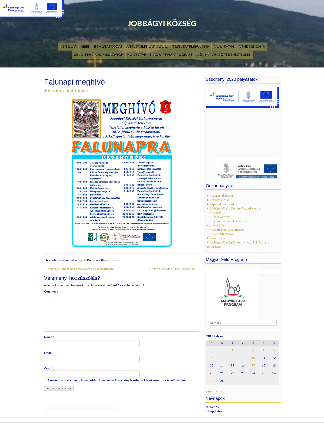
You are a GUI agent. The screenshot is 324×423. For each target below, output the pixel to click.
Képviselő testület (221, 204)
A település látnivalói (147, 46)
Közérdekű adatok (221, 195)
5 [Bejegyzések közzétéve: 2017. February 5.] (274, 350)
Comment (51, 291)
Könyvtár (136, 54)
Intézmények (221, 217)
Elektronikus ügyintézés (228, 229)
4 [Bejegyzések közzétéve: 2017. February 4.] (263, 350)
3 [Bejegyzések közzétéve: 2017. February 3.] (253, 350)
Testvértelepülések (191, 46)
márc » (218, 391)
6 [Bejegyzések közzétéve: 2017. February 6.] (211, 357)
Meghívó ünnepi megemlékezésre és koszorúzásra (79, 268)
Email (48, 352)
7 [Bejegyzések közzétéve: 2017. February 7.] (222, 357)
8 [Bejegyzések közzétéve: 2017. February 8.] (232, 357)
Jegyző (217, 212)
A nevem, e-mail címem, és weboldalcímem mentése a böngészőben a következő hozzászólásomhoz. (117, 380)
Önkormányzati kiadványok (230, 221)
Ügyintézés (217, 225)
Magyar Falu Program (171, 54)
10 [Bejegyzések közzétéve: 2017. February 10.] (253, 357)
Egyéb (82, 260)
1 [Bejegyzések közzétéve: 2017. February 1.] (232, 350)
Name (48, 337)
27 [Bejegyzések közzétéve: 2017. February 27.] (211, 380)
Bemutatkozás (108, 46)
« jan (209, 391)
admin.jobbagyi (79, 90)
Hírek (85, 46)
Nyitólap (68, 46)
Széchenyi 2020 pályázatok (99, 54)
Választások (217, 238)
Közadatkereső (219, 200)
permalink (112, 260)
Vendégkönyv (252, 46)
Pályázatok (224, 46)
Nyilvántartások (222, 234)
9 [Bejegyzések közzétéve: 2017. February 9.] (243, 357)
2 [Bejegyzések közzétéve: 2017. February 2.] (243, 350)
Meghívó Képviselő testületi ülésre (174, 268)
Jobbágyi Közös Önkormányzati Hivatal (235, 208)
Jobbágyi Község (162, 23)
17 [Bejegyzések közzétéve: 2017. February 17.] (253, 365)
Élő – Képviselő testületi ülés (223, 54)
